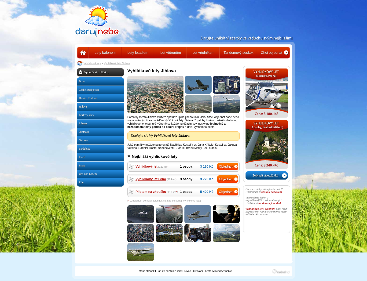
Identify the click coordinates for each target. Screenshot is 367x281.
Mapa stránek (146, 271)
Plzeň (82, 157)
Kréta (208, 271)
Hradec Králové (88, 98)
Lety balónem (105, 52)
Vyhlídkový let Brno (151, 179)
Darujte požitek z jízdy (169, 271)
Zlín (81, 182)
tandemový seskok (269, 203)
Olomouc (84, 131)
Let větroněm (170, 52)
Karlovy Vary (86, 115)
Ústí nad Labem (88, 174)
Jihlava (83, 106)
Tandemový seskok (238, 52)
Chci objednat (271, 52)
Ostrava (83, 140)
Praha (82, 165)
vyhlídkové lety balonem (260, 208)
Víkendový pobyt (222, 271)
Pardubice (84, 148)
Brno (81, 81)
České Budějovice (89, 89)
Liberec (83, 123)
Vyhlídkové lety (92, 63)
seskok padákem (271, 192)
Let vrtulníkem (203, 52)
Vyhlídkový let (147, 166)
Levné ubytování (193, 271)
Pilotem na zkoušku (151, 192)
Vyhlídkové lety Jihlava (117, 63)
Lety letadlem (137, 52)
